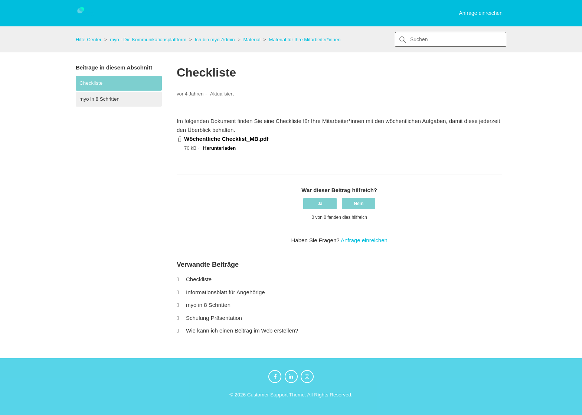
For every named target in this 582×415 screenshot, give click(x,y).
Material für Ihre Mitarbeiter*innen (305, 39)
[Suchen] (450, 39)
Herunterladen (219, 148)
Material (251, 39)
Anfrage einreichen (481, 13)
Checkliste (90, 83)
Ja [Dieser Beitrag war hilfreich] (319, 203)
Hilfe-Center (88, 39)
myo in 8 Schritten (99, 99)
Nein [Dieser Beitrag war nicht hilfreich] (358, 203)
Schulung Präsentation (214, 318)
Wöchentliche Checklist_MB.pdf (226, 139)
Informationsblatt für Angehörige (225, 292)
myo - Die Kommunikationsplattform (148, 39)
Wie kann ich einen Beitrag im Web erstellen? (242, 330)
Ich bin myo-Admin (215, 39)
